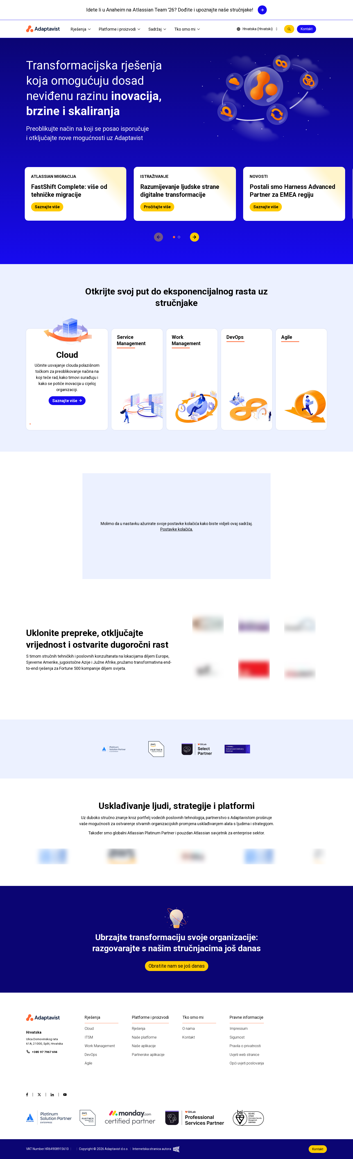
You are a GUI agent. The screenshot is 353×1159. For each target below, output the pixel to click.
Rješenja (81, 29)
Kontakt (306, 29)
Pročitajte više (157, 206)
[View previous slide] (158, 237)
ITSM (89, 1037)
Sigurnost (237, 1037)
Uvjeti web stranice (244, 1055)
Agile (88, 1063)
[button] (76, 194)
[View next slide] (194, 237)
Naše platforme (144, 1037)
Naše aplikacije (144, 1046)
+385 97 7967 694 (44, 1052)
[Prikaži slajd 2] (179, 237)
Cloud (89, 1028)
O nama (188, 1028)
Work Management (100, 1046)
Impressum (239, 1028)
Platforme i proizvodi (119, 29)
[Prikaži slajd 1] (174, 237)
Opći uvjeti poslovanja (247, 1063)
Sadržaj (157, 29)
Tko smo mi (187, 29)
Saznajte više (47, 206)
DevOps (91, 1055)
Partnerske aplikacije (148, 1055)
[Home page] (43, 29)
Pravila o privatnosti (245, 1046)
